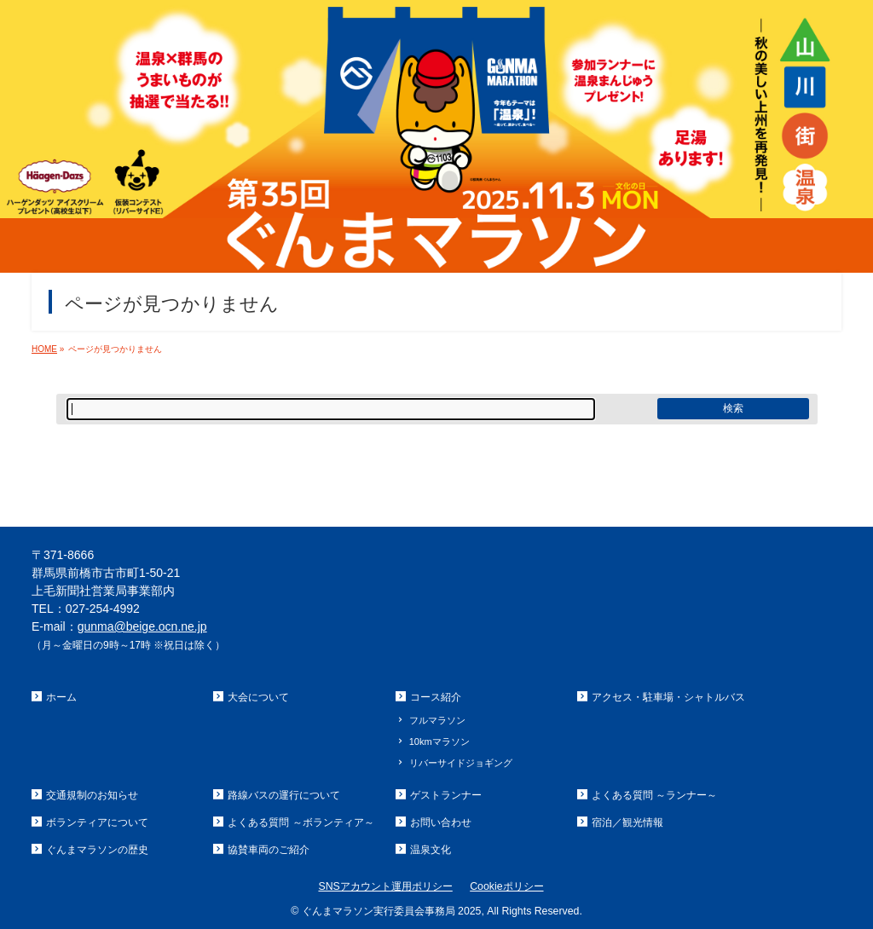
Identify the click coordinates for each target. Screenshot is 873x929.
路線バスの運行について (284, 795)
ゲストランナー (446, 795)
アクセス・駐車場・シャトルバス (668, 697)
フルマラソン (437, 720)
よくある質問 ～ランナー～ (654, 795)
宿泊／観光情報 (627, 822)
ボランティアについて (97, 822)
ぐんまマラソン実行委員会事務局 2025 (392, 911)
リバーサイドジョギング (460, 763)
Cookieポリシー (506, 886)
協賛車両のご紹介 (268, 850)
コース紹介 (435, 697)
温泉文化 (430, 850)
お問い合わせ (440, 822)
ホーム (61, 697)
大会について (258, 697)
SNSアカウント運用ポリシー (385, 886)
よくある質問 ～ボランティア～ (300, 822)
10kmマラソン (439, 741)
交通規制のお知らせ (92, 795)
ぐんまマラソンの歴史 (97, 850)
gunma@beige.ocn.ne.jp (142, 626)
